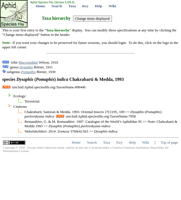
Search (57, 6)
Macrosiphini (28, 62)
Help (98, 6)
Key (85, 6)
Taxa (72, 6)
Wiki (112, 6)
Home (40, 6)
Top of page (169, 142)
